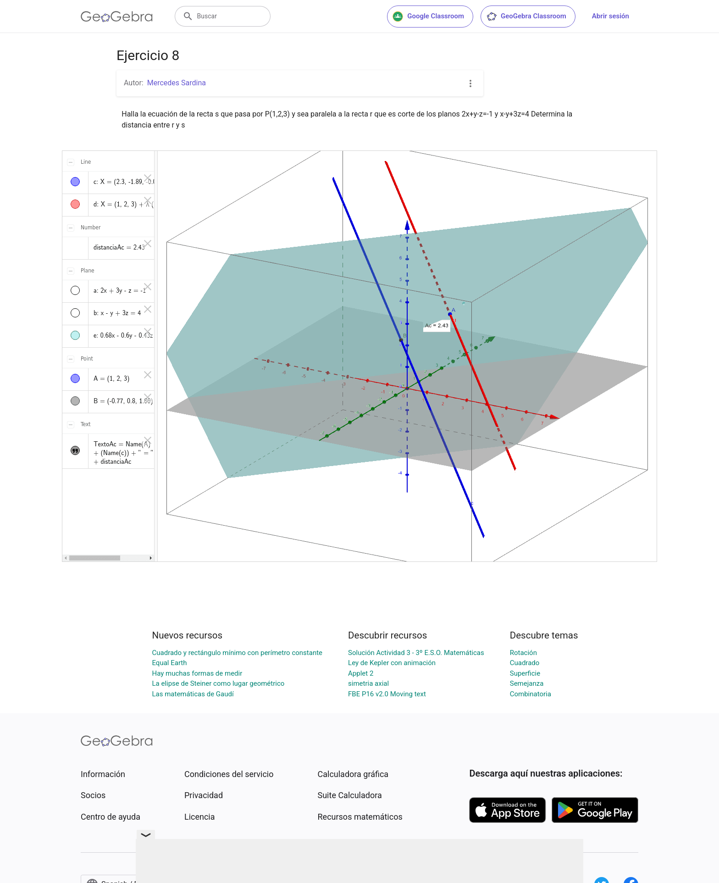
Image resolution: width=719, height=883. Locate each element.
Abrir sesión (610, 16)
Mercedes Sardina (176, 82)
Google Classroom (428, 16)
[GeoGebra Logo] (117, 16)
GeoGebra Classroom (526, 16)
